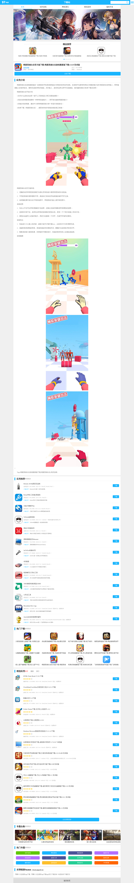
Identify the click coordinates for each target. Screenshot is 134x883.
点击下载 (67, 73)
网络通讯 (65, 7)
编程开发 (109, 7)
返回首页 (67, 881)
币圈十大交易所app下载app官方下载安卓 (44, 874)
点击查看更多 (67, 819)
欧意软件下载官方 (64, 874)
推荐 (26, 671)
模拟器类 (87, 7)
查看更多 (28, 479)
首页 (22, 7)
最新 (32, 671)
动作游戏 (43, 7)
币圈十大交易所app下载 (22, 874)
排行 (37, 671)
